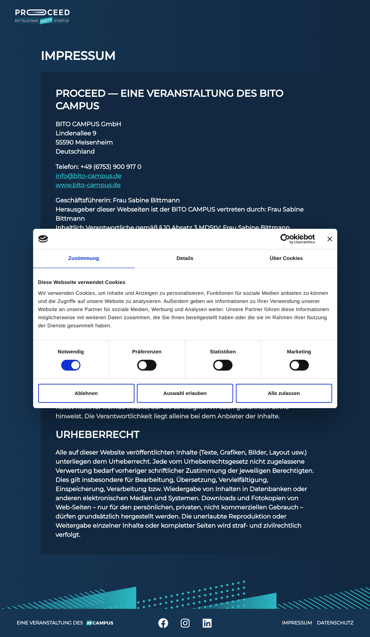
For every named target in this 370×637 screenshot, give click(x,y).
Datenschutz (335, 623)
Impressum (297, 623)
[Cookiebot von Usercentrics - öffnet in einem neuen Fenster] (285, 239)
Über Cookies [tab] (286, 258)
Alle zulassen (284, 393)
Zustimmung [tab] (83, 258)
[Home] (50, 16)
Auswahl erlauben (184, 393)
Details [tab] (185, 258)
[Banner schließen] (329, 239)
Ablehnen (86, 393)
